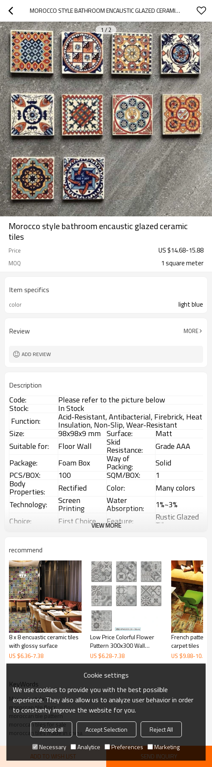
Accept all (51, 729)
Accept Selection (106, 729)
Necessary (49, 746)
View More (106, 525)
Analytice (85, 746)
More (191, 331)
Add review (36, 354)
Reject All (161, 729)
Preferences (124, 746)
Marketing (163, 746)
